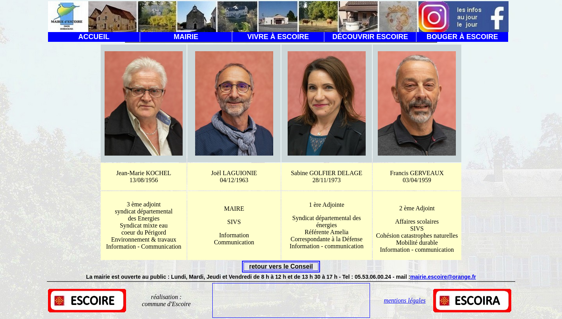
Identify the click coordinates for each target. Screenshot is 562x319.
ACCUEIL (94, 37)
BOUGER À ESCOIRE (462, 37)
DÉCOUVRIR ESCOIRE (370, 37)
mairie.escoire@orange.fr (443, 277)
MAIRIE (186, 37)
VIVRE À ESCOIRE (278, 37)
